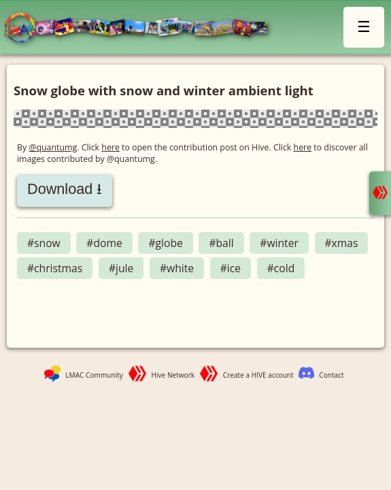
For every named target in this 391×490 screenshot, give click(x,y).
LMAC (142, 29)
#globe (165, 242)
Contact (331, 375)
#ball (221, 242)
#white (177, 268)
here (110, 147)
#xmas (341, 242)
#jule (121, 268)
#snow (44, 242)
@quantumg (53, 147)
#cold (281, 268)
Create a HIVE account (258, 375)
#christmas (54, 268)
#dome (104, 242)
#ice (230, 268)
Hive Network (173, 375)
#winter (279, 242)
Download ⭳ (64, 188)
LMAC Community (94, 375)
